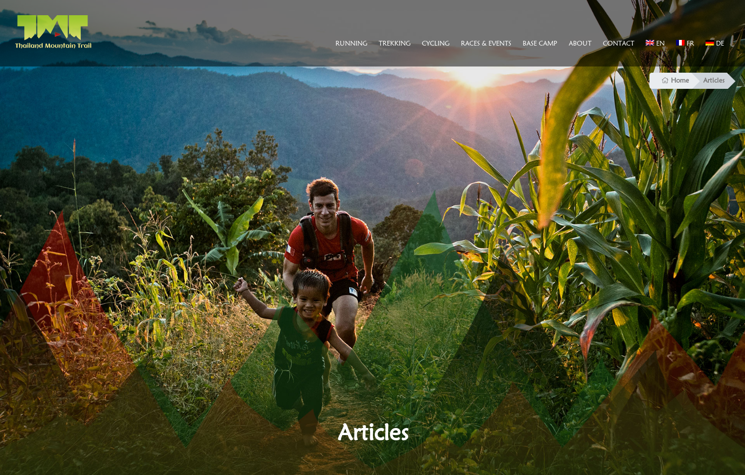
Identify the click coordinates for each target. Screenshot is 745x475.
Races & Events (486, 43)
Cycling (435, 43)
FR (685, 43)
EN (655, 43)
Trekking (395, 43)
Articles (714, 80)
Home (675, 80)
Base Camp (540, 43)
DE (715, 43)
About (580, 43)
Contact (618, 43)
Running (351, 43)
